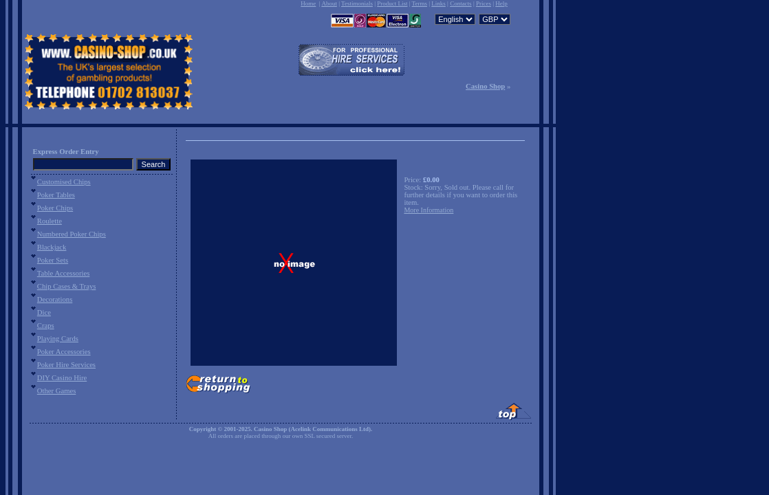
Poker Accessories (64, 351)
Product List (392, 3)
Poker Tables (56, 195)
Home (308, 3)
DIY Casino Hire (62, 378)
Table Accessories (63, 273)
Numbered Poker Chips (71, 234)
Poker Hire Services (66, 364)
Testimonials (357, 3)
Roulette (49, 221)
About (329, 3)
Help (501, 3)
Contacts (461, 3)
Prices (483, 3)
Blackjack (52, 247)
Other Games (56, 391)
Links (438, 3)
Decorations (55, 299)
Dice (44, 312)
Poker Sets (52, 260)
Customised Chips (64, 182)
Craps (45, 325)
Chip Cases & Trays (66, 286)
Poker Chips (55, 208)
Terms (419, 3)
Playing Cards (57, 338)
